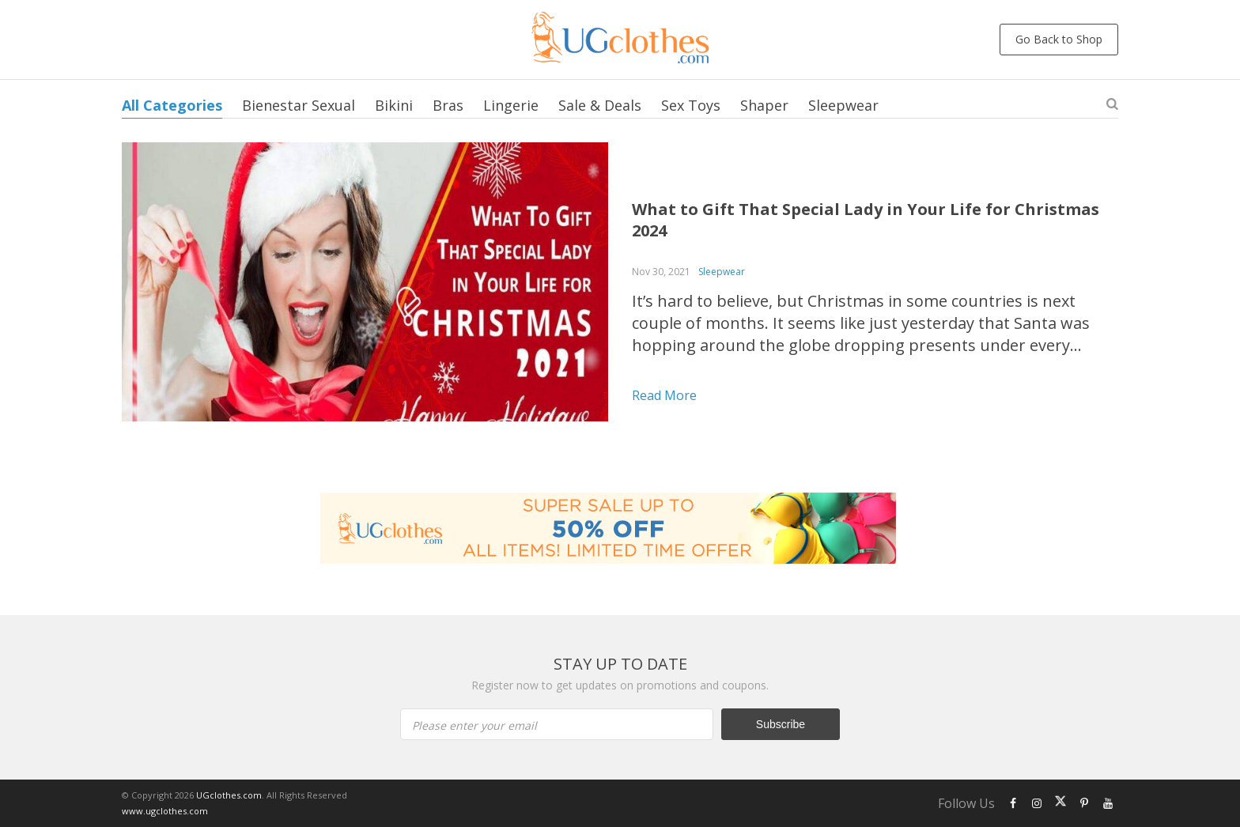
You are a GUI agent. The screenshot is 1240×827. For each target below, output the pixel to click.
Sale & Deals (599, 105)
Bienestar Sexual (298, 105)
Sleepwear (843, 105)
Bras (448, 105)
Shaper (764, 105)
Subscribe (780, 724)
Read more (664, 395)
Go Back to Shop (1058, 39)
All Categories (172, 105)
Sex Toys (690, 105)
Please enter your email (474, 725)
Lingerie (511, 105)
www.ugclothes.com (165, 811)
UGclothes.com (229, 795)
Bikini (394, 105)
